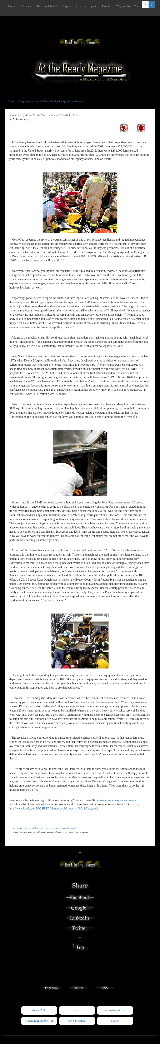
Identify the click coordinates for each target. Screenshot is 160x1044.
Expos (66, 6)
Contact (77, 1010)
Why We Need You (127, 6)
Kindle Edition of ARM (39, 1020)
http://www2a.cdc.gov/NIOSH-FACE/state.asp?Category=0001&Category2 (53, 808)
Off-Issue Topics (86, 6)
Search (115, 1020)
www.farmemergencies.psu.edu (118, 800)
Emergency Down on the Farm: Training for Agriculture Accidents (51, 101)
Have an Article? (47, 6)
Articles (26, 6)
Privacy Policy (39, 1010)
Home (11, 6)
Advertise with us (115, 1010)
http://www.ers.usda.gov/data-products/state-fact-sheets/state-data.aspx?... (45, 828)
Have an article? (77, 1020)
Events (106, 6)
